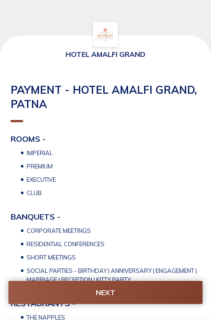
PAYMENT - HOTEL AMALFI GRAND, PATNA (104, 102)
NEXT (105, 292)
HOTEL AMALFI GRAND (105, 54)
